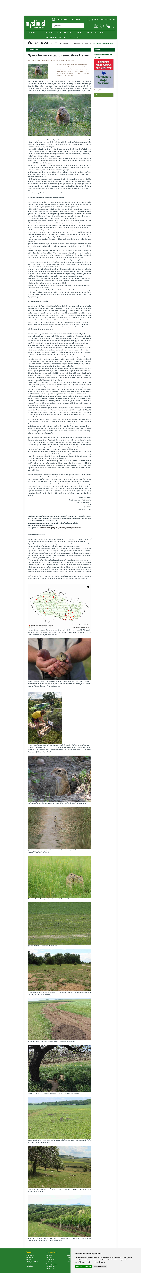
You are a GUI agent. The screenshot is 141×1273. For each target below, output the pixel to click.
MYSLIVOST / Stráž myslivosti (59, 33)
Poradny (49, 1257)
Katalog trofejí (50, 1268)
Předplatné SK (98, 33)
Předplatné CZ (82, 33)
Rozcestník (70, 1255)
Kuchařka (70, 1257)
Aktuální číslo (30, 1255)
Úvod (60, 43)
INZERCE (63, 37)
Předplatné (29, 1257)
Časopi (64, 43)
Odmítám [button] (88, 1266)
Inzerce (28, 1264)
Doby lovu (49, 1262)
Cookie (69, 1262)
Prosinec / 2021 (88, 43)
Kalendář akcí (50, 1259)
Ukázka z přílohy (98, 89)
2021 (82, 43)
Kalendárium (50, 1266)
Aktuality (49, 1255)
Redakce (78, 37)
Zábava (69, 1259)
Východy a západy (52, 1264)
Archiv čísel (51, 37)
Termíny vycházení (32, 1262)
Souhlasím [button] (79, 1266)
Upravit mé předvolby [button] (100, 1266)
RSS (70, 37)
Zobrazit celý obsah (100, 95)
